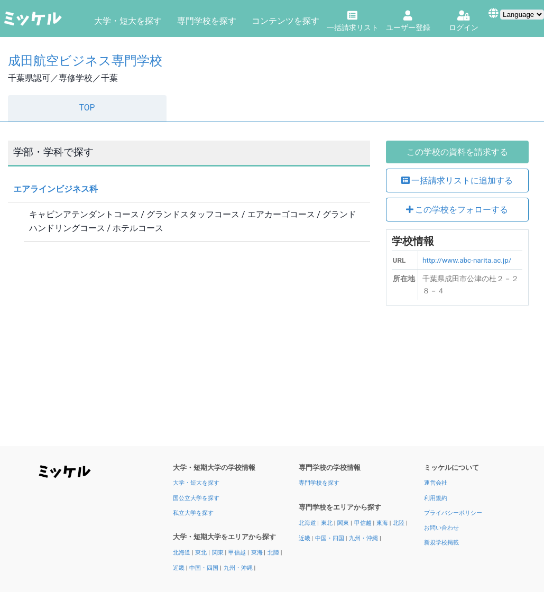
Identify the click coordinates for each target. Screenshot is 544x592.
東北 (201, 552)
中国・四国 (204, 568)
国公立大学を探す (196, 498)
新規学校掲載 (441, 542)
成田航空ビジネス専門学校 (85, 60)
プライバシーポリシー (453, 513)
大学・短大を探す (128, 21)
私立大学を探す (193, 513)
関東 (218, 552)
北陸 (274, 552)
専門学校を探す (206, 21)
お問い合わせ (441, 527)
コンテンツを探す (285, 21)
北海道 (182, 552)
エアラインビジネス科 (55, 189)
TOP (87, 108)
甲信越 (237, 552)
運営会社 (435, 482)
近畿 (179, 568)
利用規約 (435, 498)
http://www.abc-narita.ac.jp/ (466, 260)
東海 (257, 552)
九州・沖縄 (239, 568)
